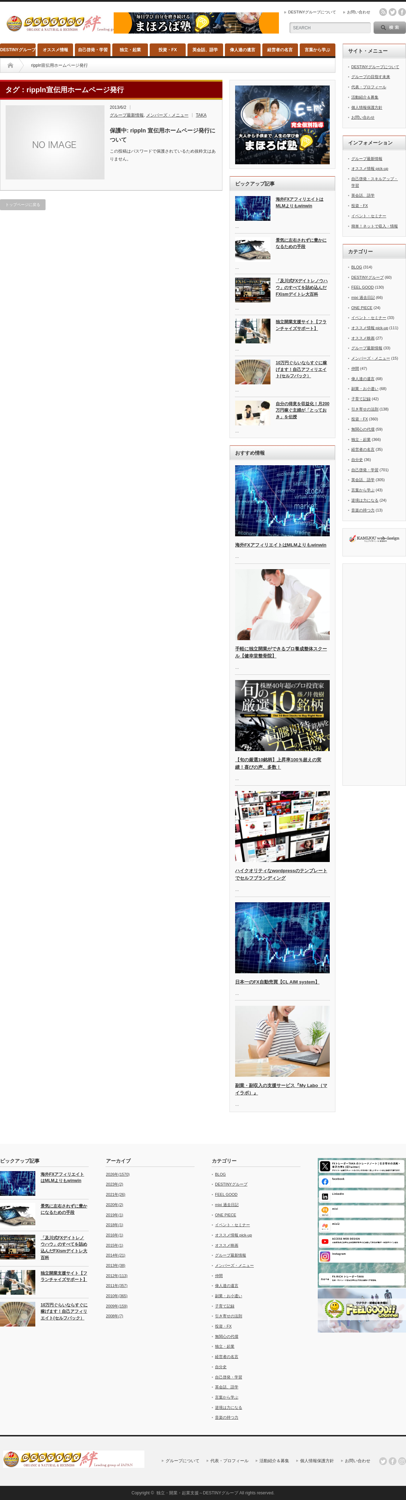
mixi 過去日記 (363, 297)
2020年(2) (114, 1205)
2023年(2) (114, 1184)
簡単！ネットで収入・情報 (374, 226)
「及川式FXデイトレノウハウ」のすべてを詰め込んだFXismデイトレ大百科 (302, 287)
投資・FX (168, 49)
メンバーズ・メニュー (167, 115)
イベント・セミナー (368, 216)
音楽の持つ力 (363, 510)
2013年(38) (115, 1265)
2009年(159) (116, 1306)
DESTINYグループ (18, 49)
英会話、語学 (205, 49)
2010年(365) (116, 1296)
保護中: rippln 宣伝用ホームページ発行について (162, 135)
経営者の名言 (280, 49)
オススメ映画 (363, 338)
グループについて (182, 1460)
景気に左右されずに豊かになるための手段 (301, 243)
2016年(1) (114, 1235)
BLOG (356, 267)
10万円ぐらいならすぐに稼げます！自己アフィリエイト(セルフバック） (301, 369)
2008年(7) (114, 1316)
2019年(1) (114, 1215)
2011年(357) (116, 1285)
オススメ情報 (55, 49)
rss (383, 12)
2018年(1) (114, 1225)
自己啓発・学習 (93, 49)
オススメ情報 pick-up (369, 168)
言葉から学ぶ (317, 49)
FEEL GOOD (362, 287)
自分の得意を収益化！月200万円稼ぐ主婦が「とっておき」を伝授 (302, 410)
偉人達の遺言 (242, 49)
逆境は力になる (364, 500)
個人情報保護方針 (366, 107)
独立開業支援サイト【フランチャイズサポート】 (301, 325)
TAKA (201, 115)
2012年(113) (116, 1276)
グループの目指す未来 (370, 77)
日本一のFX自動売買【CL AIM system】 (277, 982)
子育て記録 (361, 399)
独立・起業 (130, 49)
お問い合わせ (358, 12)
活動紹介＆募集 (364, 97)
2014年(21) (115, 1255)
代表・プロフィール (368, 87)
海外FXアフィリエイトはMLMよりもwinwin (299, 202)
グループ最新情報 (127, 115)
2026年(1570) (118, 1174)
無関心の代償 (363, 429)
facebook (402, 12)
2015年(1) (114, 1245)
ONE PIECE (361, 308)
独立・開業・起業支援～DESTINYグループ (197, 1492)
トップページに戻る (22, 204)
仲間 (355, 368)
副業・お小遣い (364, 388)
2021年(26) (115, 1194)
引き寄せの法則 (364, 409)
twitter (392, 12)
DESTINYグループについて (312, 12)
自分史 (357, 459)
